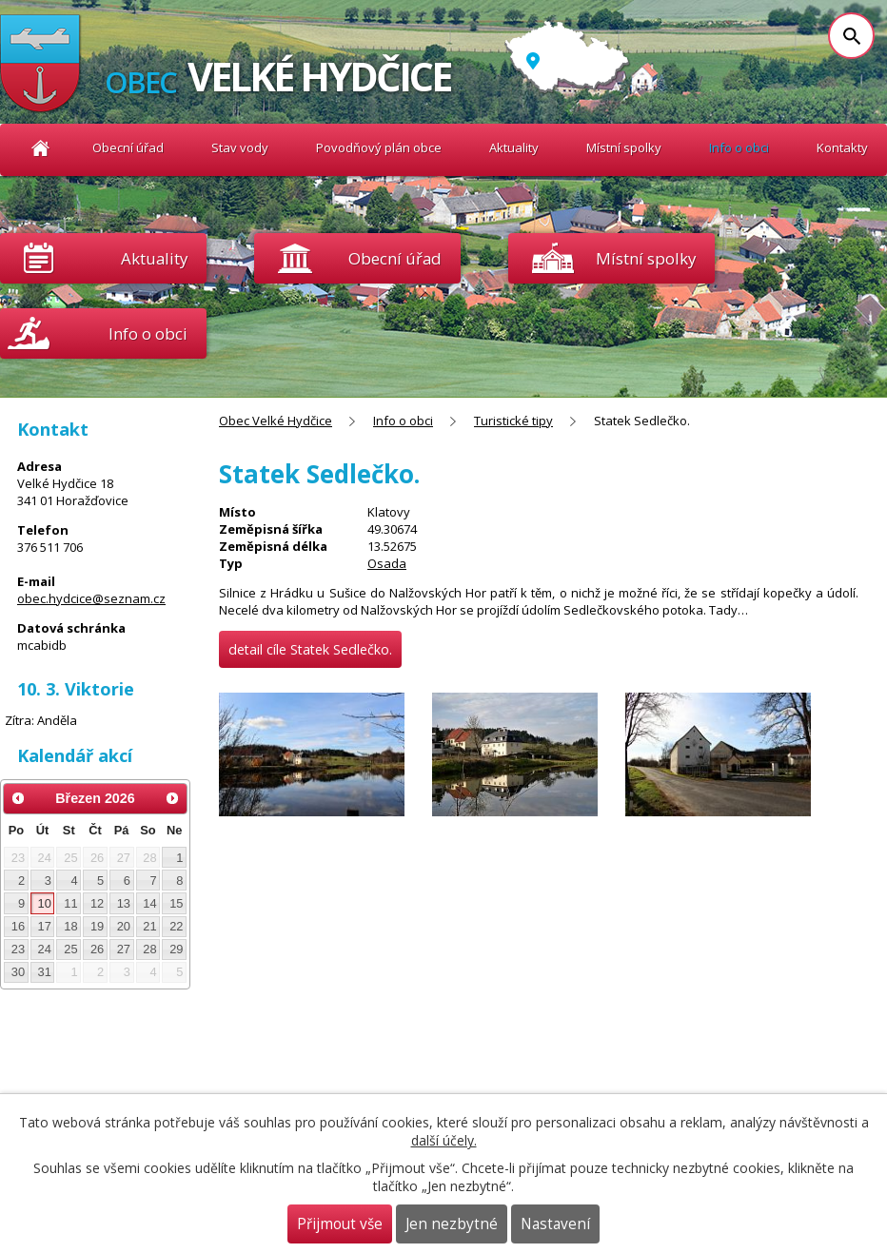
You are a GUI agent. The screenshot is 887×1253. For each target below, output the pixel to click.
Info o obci (739, 147)
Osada (386, 563)
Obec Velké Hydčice (40, 148)
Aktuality (154, 258)
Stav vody (239, 147)
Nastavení (555, 1224)
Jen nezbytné (451, 1224)
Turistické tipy (513, 420)
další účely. (444, 1140)
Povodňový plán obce (379, 147)
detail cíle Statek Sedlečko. (310, 649)
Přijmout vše (340, 1224)
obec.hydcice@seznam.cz (91, 598)
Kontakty (842, 147)
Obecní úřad (128, 147)
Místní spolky (623, 147)
